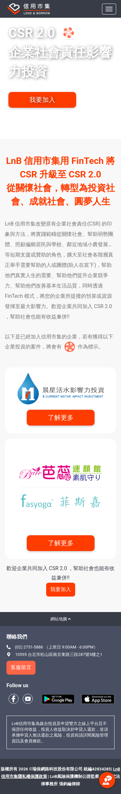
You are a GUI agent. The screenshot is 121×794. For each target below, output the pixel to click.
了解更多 (61, 417)
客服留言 (21, 667)
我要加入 (42, 100)
